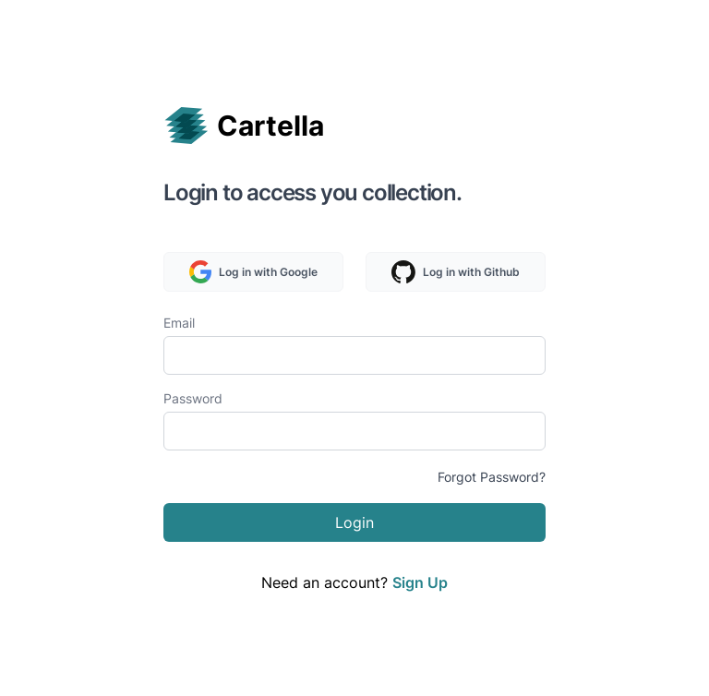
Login (354, 522)
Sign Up (420, 582)
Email (179, 322)
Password (192, 398)
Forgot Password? (492, 477)
